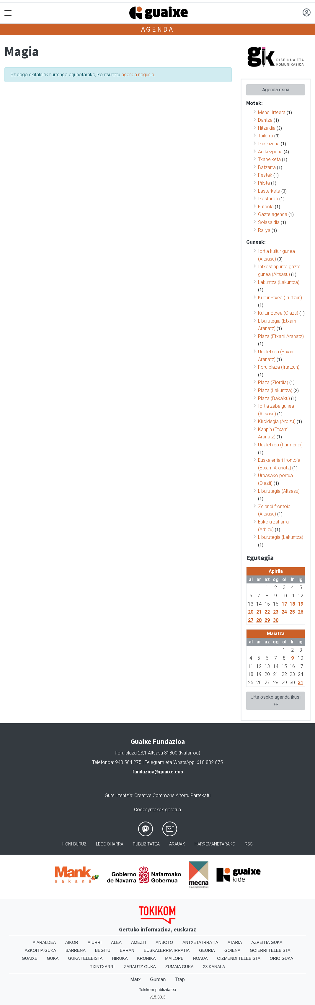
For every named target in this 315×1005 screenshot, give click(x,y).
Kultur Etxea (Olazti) (278, 313)
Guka (53, 958)
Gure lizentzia (118, 795)
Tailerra (265, 136)
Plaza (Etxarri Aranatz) (281, 336)
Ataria (235, 942)
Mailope (174, 958)
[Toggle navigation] (8, 13)
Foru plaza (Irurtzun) (278, 367)
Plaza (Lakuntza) (275, 390)
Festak (265, 175)
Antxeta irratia (200, 942)
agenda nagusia (137, 74)
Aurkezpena (270, 152)
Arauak (177, 844)
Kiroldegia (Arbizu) (277, 421)
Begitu (102, 950)
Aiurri (95, 942)
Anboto (164, 942)
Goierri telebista (270, 950)
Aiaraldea (44, 942)
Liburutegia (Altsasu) (279, 491)
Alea (116, 942)
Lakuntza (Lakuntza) (278, 282)
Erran (127, 950)
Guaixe (29, 958)
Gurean (158, 979)
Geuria (207, 950)
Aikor (71, 942)
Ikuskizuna (269, 144)
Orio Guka (281, 958)
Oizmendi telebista (238, 958)
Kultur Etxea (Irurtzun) (280, 297)
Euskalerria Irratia (167, 950)
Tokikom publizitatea (157, 989)
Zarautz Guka (140, 966)
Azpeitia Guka (266, 942)
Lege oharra (109, 844)
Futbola (266, 206)
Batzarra (267, 167)
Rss (249, 844)
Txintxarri (102, 966)
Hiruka (120, 958)
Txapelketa (269, 159)
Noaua (200, 958)
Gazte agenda (272, 214)
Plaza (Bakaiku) (274, 398)
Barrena (76, 950)
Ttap (180, 979)
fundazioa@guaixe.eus (157, 772)
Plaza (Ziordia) (273, 382)
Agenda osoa (275, 89)
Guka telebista (85, 958)
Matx (135, 979)
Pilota (264, 183)
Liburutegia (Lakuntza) (280, 537)
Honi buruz (74, 844)
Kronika (146, 958)
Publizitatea (146, 844)
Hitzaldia (266, 128)
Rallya (264, 230)
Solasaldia (269, 222)
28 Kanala (214, 966)
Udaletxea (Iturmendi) (280, 445)
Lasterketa (269, 191)
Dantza (265, 120)
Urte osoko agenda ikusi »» (276, 700)
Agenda (157, 29)
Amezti (138, 942)
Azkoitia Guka (40, 950)
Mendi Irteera (271, 112)
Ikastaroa (268, 198)
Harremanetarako (215, 844)
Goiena (232, 950)
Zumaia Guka (179, 966)
